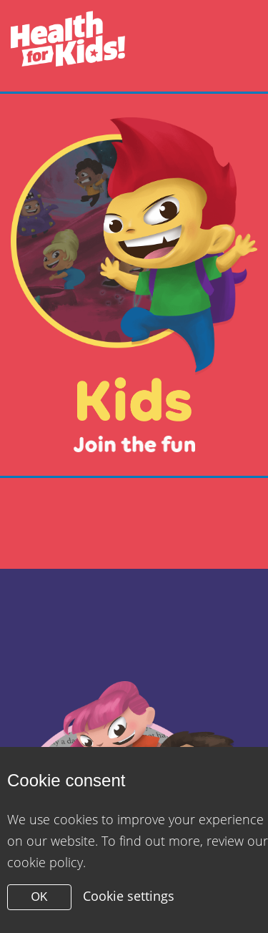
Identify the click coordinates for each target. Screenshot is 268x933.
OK (39, 897)
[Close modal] (134, 285)
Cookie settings (128, 895)
